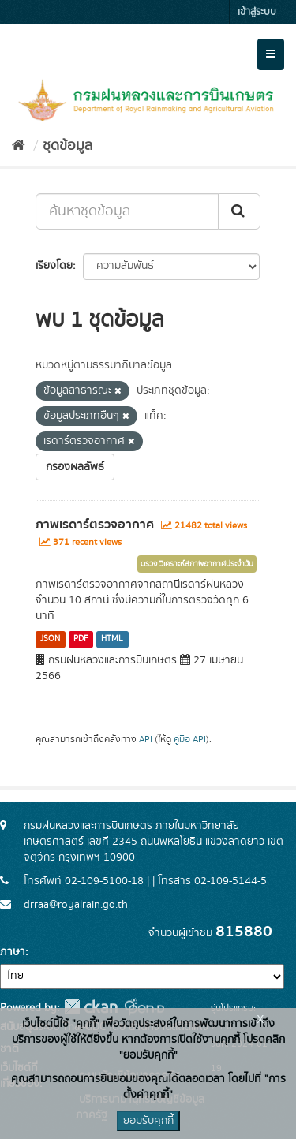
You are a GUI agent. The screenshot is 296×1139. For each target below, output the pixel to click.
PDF (80, 639)
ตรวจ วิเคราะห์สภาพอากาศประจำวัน (197, 564)
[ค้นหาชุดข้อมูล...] (127, 211)
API (145, 739)
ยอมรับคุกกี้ (148, 1121)
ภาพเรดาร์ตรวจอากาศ (95, 524)
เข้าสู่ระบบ (257, 12)
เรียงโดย (54, 266)
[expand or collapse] (270, 54)
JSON (50, 639)
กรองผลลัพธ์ (75, 467)
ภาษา (12, 952)
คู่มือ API (190, 739)
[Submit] (239, 211)
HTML (112, 639)
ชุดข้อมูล (67, 146)
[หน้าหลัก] (18, 146)
